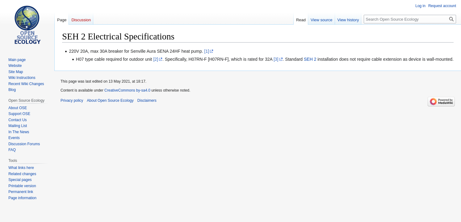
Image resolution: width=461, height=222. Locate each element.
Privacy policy (72, 100)
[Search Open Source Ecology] (410, 19)
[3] (276, 59)
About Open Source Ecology (110, 100)
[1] (206, 51)
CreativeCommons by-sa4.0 (127, 90)
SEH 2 (310, 59)
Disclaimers (147, 100)
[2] (155, 59)
